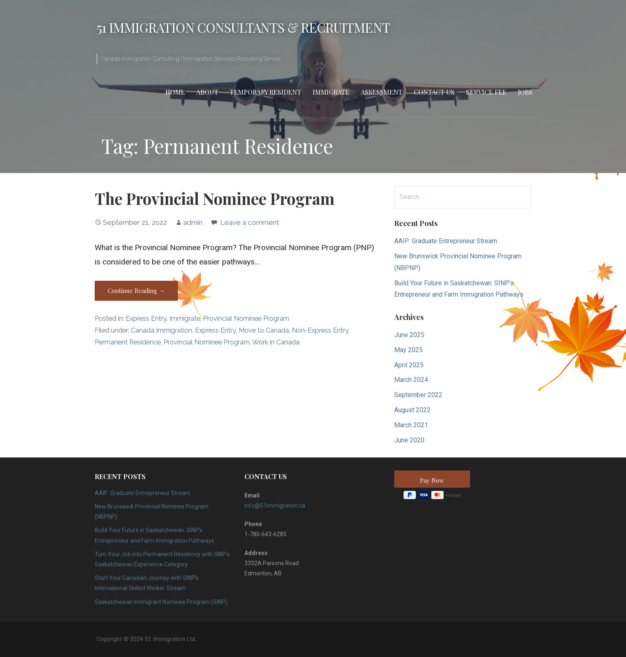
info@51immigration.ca (274, 505)
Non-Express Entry (320, 330)
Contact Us (434, 92)
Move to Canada (264, 330)
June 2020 (409, 440)
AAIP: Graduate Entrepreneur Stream (445, 241)
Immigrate (331, 92)
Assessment (381, 92)
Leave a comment (249, 222)
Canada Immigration (161, 330)
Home (175, 92)
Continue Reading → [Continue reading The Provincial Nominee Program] (136, 290)
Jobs (525, 92)
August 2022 (412, 410)
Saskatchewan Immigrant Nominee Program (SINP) (161, 602)
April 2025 (409, 365)
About (207, 92)
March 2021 (411, 425)
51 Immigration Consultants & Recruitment (243, 27)
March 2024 (411, 380)
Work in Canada (276, 342)
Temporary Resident (265, 92)
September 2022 (418, 395)
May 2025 (408, 350)
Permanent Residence (128, 342)
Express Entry (146, 318)
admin (192, 222)
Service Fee (486, 92)
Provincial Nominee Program (246, 318)
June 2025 (409, 335)
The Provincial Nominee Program (215, 198)
